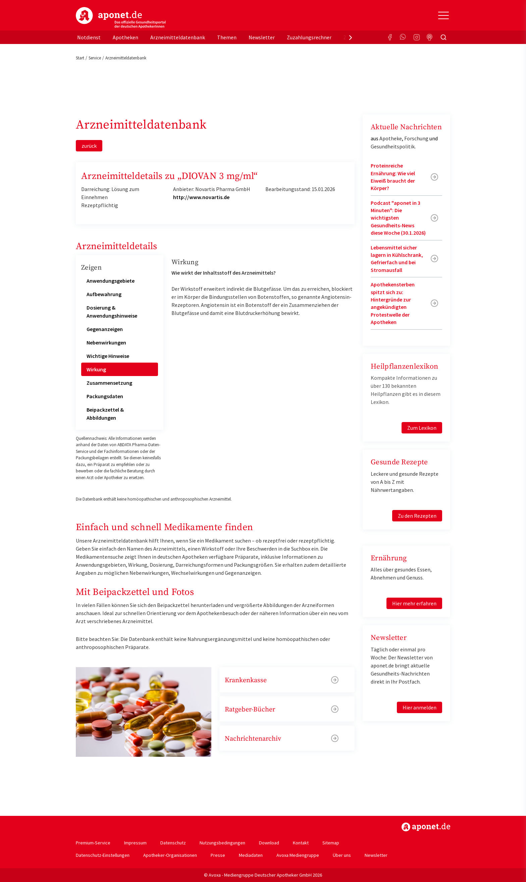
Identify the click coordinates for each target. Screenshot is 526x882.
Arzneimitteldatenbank (177, 37)
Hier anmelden (419, 707)
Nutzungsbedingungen (222, 843)
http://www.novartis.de (201, 197)
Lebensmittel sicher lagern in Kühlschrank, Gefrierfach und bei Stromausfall (397, 258)
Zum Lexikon (421, 427)
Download (269, 843)
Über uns (342, 855)
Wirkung (96, 369)
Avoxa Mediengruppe (297, 855)
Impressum (135, 843)
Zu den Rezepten (417, 515)
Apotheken (125, 37)
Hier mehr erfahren (414, 603)
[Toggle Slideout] (443, 15)
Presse (218, 855)
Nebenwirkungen (106, 342)
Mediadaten (251, 855)
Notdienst (89, 37)
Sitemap (330, 843)
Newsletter (262, 37)
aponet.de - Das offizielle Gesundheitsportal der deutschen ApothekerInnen (121, 18)
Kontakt (301, 843)
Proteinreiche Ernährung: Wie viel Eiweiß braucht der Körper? (393, 176)
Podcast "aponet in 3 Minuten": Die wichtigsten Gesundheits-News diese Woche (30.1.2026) (398, 217)
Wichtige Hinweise (108, 356)
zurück (89, 145)
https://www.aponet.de (426, 827)
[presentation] (351, 37)
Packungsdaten (105, 396)
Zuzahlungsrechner (309, 37)
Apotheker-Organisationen (170, 855)
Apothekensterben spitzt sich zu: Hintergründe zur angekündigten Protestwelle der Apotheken (393, 303)
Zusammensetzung (109, 382)
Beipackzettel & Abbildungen (105, 413)
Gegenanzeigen (105, 329)
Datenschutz (173, 843)
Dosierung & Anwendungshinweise (112, 311)
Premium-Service (93, 843)
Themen (226, 37)
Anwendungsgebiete (111, 280)
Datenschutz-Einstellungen (102, 855)
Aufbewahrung (104, 294)
